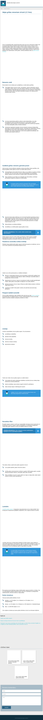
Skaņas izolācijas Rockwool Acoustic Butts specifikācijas (12, 620)
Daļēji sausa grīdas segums (6, 618)
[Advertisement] (21, 24)
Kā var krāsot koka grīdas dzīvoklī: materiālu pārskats (13, 662)
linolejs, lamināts (35, 295)
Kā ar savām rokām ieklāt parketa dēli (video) (21, 677)
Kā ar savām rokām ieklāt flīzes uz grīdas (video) (28, 661)
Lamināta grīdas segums (7, 509)
